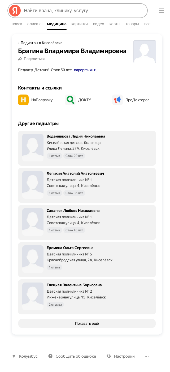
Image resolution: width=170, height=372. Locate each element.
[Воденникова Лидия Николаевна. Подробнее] (87, 155)
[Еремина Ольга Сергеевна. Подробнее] (87, 266)
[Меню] (161, 10)
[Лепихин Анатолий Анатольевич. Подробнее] (87, 192)
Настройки (124, 356)
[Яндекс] (15, 10)
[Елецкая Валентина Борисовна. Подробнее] (87, 304)
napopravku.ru (86, 77)
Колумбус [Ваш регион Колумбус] (28, 356)
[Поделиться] (32, 66)
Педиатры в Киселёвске (42, 43)
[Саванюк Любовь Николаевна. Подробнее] (87, 229)
